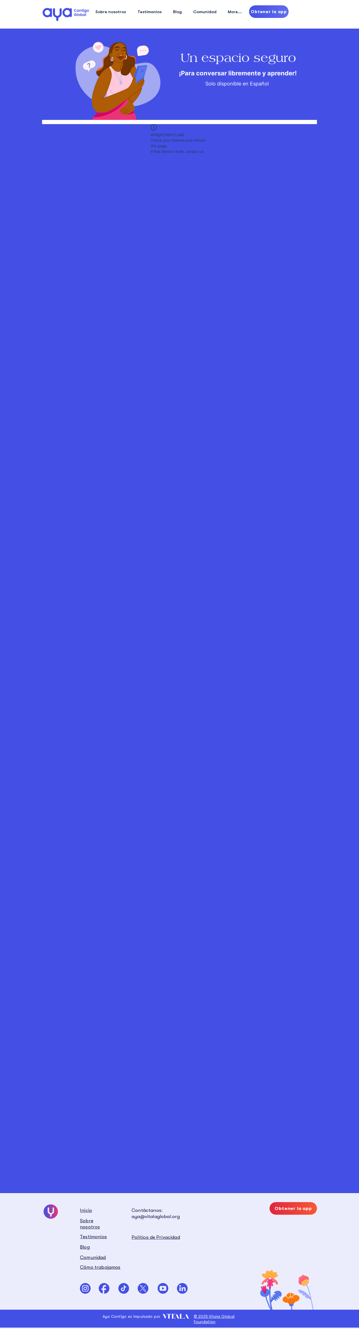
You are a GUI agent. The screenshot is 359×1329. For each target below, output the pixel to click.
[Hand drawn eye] (65, 14)
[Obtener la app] (269, 11)
